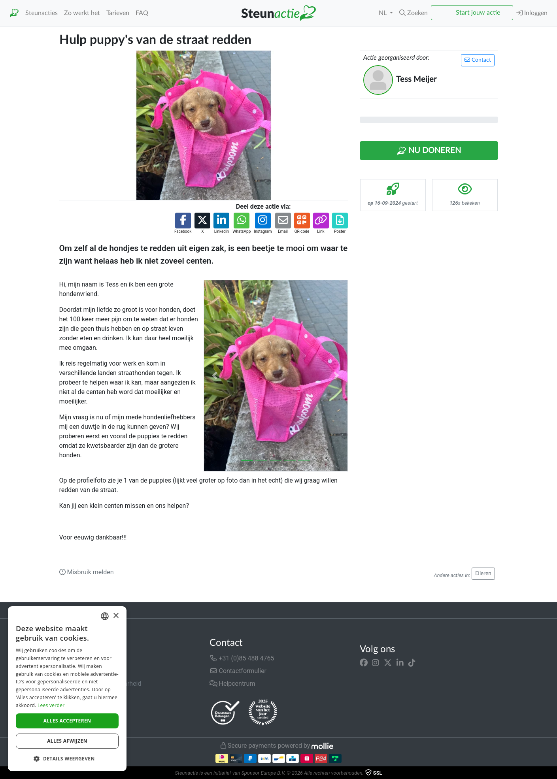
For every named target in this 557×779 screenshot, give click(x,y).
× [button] (116, 616)
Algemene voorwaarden (92, 696)
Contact (477, 60)
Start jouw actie (478, 12)
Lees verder (51, 705)
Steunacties (41, 13)
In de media (75, 671)
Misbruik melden (86, 572)
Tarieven (117, 13)
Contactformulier (238, 671)
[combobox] (105, 616)
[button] (413, 13)
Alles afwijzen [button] (67, 741)
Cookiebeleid (77, 721)
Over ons (71, 658)
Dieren (483, 573)
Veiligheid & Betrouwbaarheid (100, 683)
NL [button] (383, 13)
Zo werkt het (82, 13)
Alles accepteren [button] (67, 720)
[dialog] (67, 688)
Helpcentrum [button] (232, 683)
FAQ (142, 13)
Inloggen (532, 12)
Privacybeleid (77, 709)
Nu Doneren (429, 151)
